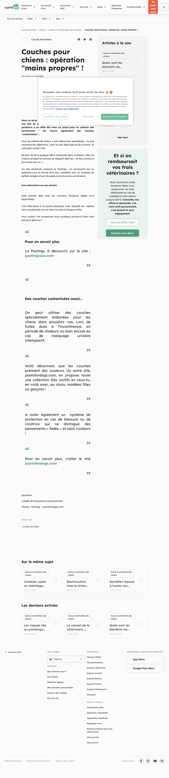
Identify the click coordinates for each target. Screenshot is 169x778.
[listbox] (122, 89)
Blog (102, 7)
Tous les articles (15, 18)
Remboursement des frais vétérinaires (99, 730)
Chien (32, 18)
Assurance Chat (48, 7)
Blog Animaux (29, 30)
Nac (60, 18)
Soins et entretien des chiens (65, 30)
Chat (46, 18)
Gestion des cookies (65, 761)
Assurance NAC (67, 7)
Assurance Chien (28, 7)
